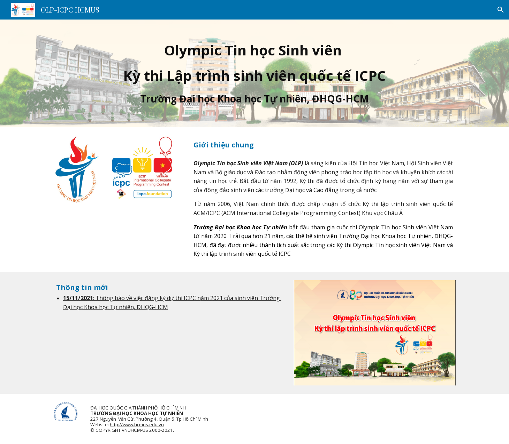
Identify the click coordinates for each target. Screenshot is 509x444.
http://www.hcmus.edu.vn (137, 424)
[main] (254, 73)
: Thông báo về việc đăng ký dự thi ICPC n (147, 298)
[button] (500, 9)
